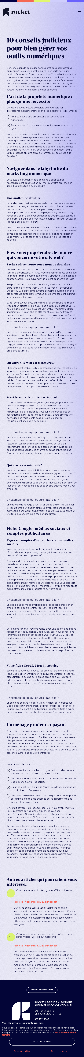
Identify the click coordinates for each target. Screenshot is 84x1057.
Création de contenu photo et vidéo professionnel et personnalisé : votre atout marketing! (44, 935)
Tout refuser (59, 1051)
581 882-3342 (42, 1019)
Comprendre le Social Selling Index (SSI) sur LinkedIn (44, 890)
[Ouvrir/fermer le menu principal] (78, 12)
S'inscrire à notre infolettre (42, 990)
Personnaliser (25, 1051)
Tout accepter (42, 1041)
